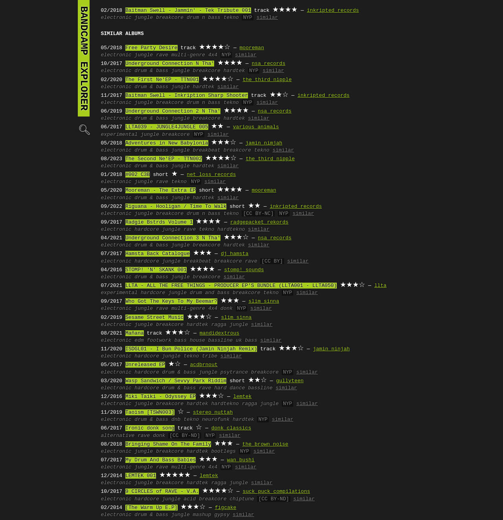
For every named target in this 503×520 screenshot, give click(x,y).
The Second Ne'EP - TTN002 (163, 159)
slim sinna (263, 301)
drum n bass (203, 17)
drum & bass (151, 70)
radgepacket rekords (259, 222)
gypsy (221, 514)
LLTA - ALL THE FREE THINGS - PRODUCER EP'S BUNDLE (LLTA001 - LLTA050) (231, 285)
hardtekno (231, 229)
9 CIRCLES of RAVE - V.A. (162, 491)
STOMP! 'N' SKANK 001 (156, 270)
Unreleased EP (145, 364)
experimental (119, 134)
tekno (231, 17)
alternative (118, 435)
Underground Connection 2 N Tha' (172, 111)
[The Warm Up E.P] (151, 507)
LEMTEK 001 (140, 475)
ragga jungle (229, 324)
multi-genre (188, 55)
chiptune (241, 499)
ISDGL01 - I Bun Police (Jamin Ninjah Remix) (191, 349)
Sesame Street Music (154, 317)
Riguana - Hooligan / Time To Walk (175, 206)
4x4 (212, 55)
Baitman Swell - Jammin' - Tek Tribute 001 (188, 10)
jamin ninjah (331, 349)
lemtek (242, 396)
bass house (189, 340)
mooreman (252, 48)
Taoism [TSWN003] (149, 412)
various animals (256, 127)
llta (380, 285)
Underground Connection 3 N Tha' (172, 238)
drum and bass (209, 292)
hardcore (146, 229)
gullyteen (289, 381)
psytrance (234, 372)
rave (162, 55)
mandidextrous (219, 333)
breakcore (170, 17)
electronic (116, 17)
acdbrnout (204, 364)
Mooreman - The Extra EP (160, 190)
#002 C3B (137, 174)
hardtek (234, 70)
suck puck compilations (276, 491)
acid (190, 499)
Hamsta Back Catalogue (157, 253)
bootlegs (223, 451)
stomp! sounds (244, 270)
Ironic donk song (149, 428)
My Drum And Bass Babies (160, 460)
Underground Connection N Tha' (169, 63)
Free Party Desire (151, 48)
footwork (159, 340)
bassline (220, 340)
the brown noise (265, 444)
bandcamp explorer (84, 58)
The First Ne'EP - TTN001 (162, 79)
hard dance (229, 388)
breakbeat (206, 150)
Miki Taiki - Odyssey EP (160, 396)
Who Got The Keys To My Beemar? (171, 301)
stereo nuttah (213, 412)
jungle (143, 17)
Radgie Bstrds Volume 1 (159, 222)
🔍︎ (84, 129)
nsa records (268, 63)
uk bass (246, 340)
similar (267, 17)
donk (226, 308)
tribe (209, 356)
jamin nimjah (264, 143)
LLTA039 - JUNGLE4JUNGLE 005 (166, 127)
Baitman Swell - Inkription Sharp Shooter (186, 95)
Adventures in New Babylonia (166, 143)
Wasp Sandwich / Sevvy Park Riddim (175, 381)
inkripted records (333, 10)
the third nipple (267, 79)
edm (138, 340)
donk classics (231, 428)
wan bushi (241, 460)
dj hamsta (234, 253)
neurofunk (215, 419)
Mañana (134, 333)
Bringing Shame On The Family (168, 444)
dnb (175, 419)
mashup (202, 514)
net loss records (211, 174)
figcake (226, 507)
